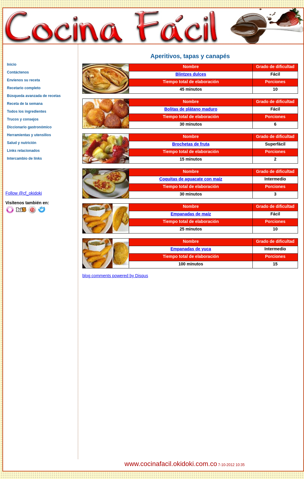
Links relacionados (23, 151)
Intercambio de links (24, 158)
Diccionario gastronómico (29, 127)
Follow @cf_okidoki (23, 193)
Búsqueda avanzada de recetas (34, 96)
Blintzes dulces (191, 74)
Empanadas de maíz (191, 213)
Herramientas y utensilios (29, 135)
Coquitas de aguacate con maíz (190, 179)
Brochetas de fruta (191, 144)
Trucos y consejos (23, 119)
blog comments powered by (115, 275)
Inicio (11, 64)
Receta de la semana (25, 104)
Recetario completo (23, 88)
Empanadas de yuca (190, 248)
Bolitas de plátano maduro (190, 109)
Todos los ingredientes (26, 111)
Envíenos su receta (23, 80)
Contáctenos (18, 72)
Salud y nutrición (21, 143)
